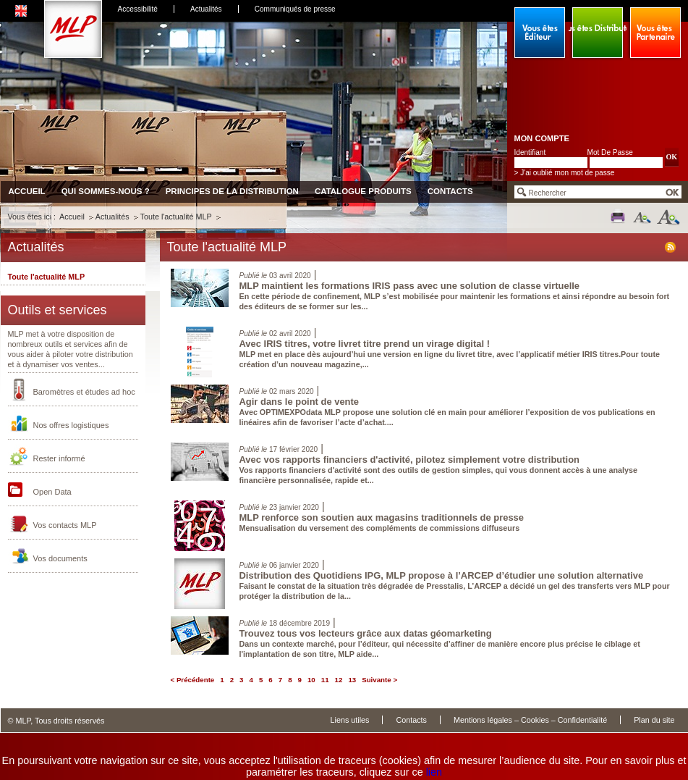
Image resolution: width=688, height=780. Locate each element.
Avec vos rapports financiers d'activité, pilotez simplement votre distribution (409, 459)
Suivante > (379, 680)
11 (325, 680)
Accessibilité (138, 9)
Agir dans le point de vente (299, 401)
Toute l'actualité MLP (176, 216)
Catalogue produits (363, 191)
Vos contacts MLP (65, 525)
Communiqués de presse (295, 9)
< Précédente (193, 680)
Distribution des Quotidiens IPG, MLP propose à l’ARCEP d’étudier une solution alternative (441, 575)
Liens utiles (350, 720)
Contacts (450, 191)
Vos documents (60, 558)
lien (434, 772)
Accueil (27, 191)
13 (352, 680)
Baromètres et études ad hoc (84, 391)
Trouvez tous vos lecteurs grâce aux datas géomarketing (365, 633)
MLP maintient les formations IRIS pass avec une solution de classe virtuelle (409, 285)
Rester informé (59, 458)
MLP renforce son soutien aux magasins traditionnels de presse (382, 517)
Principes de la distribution (232, 191)
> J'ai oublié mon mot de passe (564, 173)
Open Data (52, 491)
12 (339, 680)
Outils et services (57, 310)
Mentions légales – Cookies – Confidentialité (530, 720)
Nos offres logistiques (71, 425)
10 (311, 680)
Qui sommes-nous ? (105, 191)
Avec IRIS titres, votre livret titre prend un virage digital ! (364, 343)
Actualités (206, 9)
